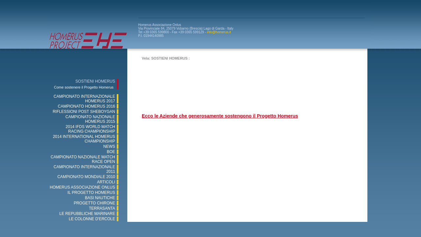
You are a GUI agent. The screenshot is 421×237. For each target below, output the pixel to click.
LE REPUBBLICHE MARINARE (87, 213)
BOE (111, 151)
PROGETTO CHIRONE (94, 203)
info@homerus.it (219, 32)
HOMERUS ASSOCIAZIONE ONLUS (82, 187)
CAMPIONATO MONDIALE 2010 (86, 176)
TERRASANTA (102, 208)
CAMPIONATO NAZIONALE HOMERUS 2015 (90, 119)
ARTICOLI (106, 182)
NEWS (109, 146)
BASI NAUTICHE (100, 198)
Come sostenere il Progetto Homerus (83, 87)
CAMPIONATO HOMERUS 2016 (86, 106)
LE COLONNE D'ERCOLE (92, 219)
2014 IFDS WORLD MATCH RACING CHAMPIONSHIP (90, 129)
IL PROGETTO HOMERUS (91, 192)
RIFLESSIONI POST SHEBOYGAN (84, 111)
